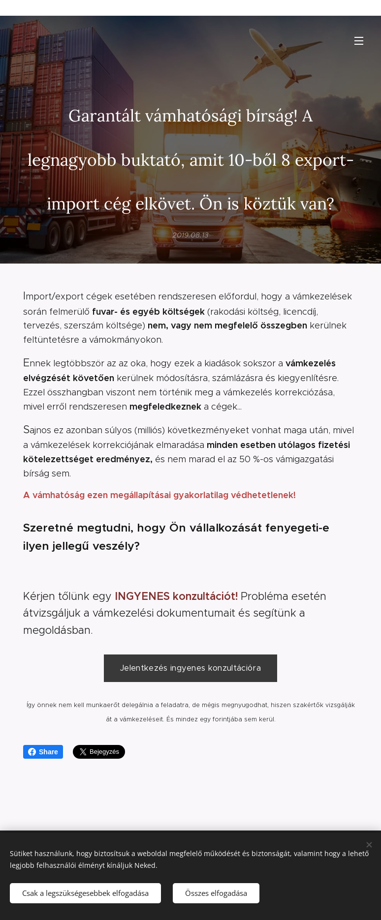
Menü (358, 40)
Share (43, 752)
